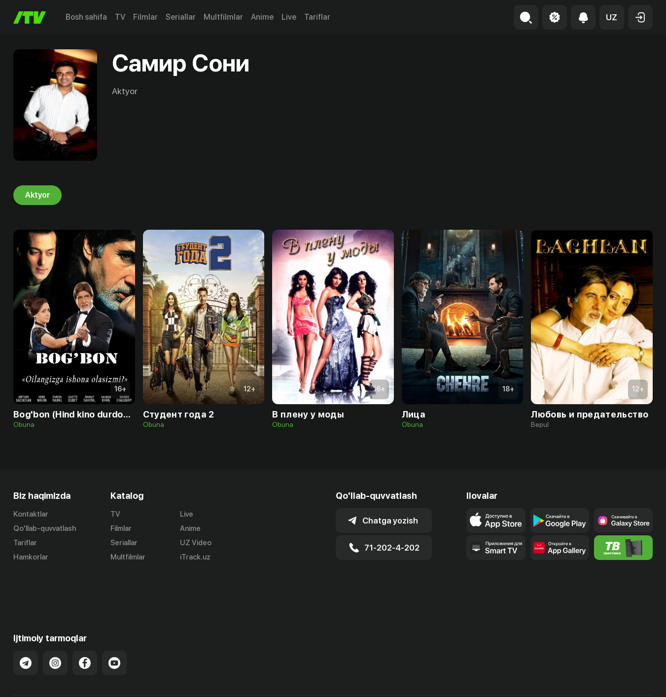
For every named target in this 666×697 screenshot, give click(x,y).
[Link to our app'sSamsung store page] (623, 520)
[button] (611, 17)
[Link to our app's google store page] (559, 520)
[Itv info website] (623, 547)
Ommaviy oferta (557, 678)
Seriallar (181, 17)
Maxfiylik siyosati (624, 678)
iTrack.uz (195, 557)
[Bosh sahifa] (29, 17)
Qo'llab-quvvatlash (44, 528)
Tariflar (317, 17)
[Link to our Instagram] (55, 628)
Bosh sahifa (86, 17)
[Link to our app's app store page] (495, 520)
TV (120, 17)
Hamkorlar (30, 557)
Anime (262, 17)
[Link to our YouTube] (114, 628)
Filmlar (145, 17)
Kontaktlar (30, 514)
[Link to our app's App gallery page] (559, 547)
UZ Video (195, 542)
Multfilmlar (223, 17)
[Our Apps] (495, 547)
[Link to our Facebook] (84, 628)
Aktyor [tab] (37, 195)
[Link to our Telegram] (25, 628)
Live (288, 17)
